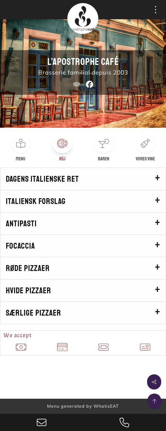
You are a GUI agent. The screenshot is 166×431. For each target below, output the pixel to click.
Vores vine (145, 159)
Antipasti (21, 223)
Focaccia (20, 246)
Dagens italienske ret (42, 179)
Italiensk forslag (36, 201)
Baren (103, 159)
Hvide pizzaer (28, 290)
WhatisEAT (106, 406)
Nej (62, 159)
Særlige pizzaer (33, 313)
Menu (20, 159)
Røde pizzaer (28, 268)
